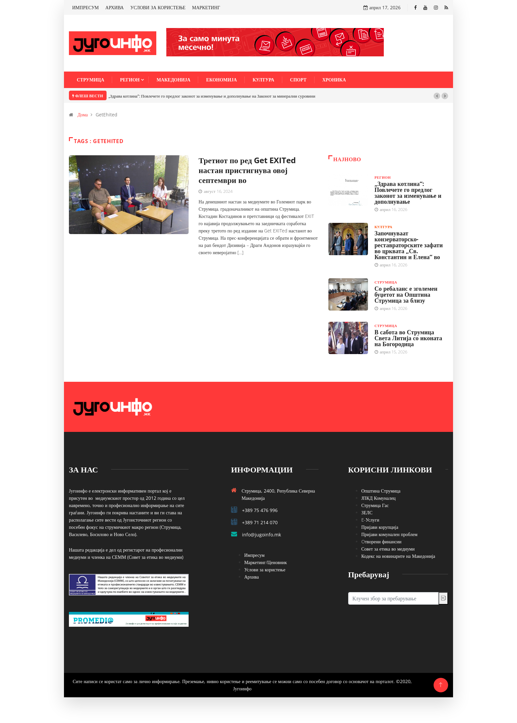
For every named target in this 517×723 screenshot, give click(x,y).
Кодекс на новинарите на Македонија (398, 556)
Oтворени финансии (381, 541)
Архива (251, 577)
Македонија (173, 79)
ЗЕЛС (367, 512)
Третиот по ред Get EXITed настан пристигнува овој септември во (247, 170)
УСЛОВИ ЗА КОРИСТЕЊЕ (157, 7)
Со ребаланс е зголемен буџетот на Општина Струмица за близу (406, 294)
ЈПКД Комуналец (378, 498)
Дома (82, 114)
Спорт (298, 79)
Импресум (254, 555)
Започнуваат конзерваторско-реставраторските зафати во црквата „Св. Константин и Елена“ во (409, 245)
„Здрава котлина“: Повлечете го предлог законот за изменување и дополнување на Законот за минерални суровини (212, 96)
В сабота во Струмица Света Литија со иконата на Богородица (408, 338)
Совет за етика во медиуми (388, 549)
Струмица (90, 79)
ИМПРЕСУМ (85, 7)
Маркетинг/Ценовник (265, 562)
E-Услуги (370, 520)
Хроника (334, 79)
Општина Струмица (381, 491)
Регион (129, 79)
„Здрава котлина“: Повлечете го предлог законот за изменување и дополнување (408, 192)
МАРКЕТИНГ (206, 7)
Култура (263, 79)
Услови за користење (265, 569)
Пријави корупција (379, 527)
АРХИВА (115, 7)
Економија (221, 79)
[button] (437, 96)
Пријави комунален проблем (389, 534)
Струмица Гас (375, 505)
